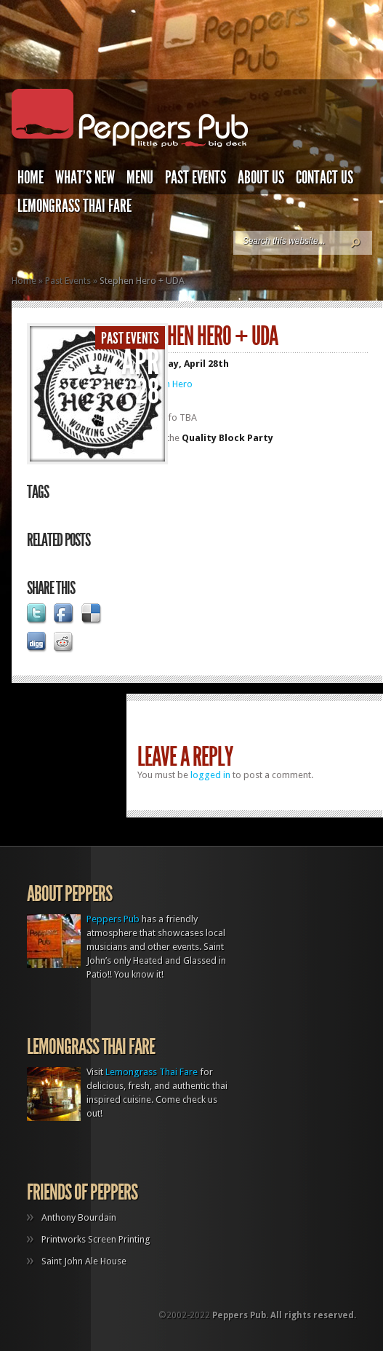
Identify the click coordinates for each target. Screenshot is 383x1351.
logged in (210, 774)
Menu (139, 177)
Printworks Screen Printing (95, 1239)
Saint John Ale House (83, 1261)
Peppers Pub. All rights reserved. (284, 1315)
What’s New (85, 177)
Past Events (195, 177)
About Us (261, 177)
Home (30, 177)
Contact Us (324, 177)
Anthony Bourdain (78, 1217)
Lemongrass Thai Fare (74, 206)
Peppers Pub (113, 919)
